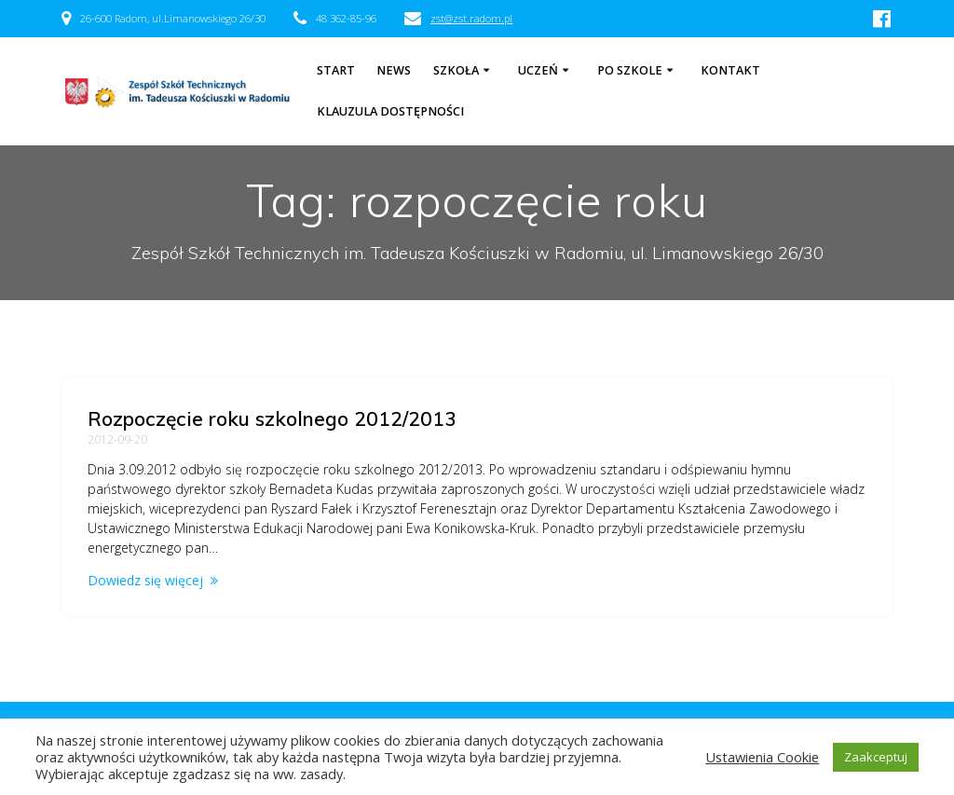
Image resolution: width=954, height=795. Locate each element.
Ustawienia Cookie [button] (762, 756)
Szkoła (456, 70)
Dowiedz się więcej (145, 580)
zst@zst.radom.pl (471, 18)
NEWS (393, 70)
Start (336, 70)
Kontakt (730, 70)
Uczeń (538, 70)
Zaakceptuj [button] (875, 756)
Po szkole (629, 70)
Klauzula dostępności (390, 111)
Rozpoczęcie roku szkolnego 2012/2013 (272, 418)
